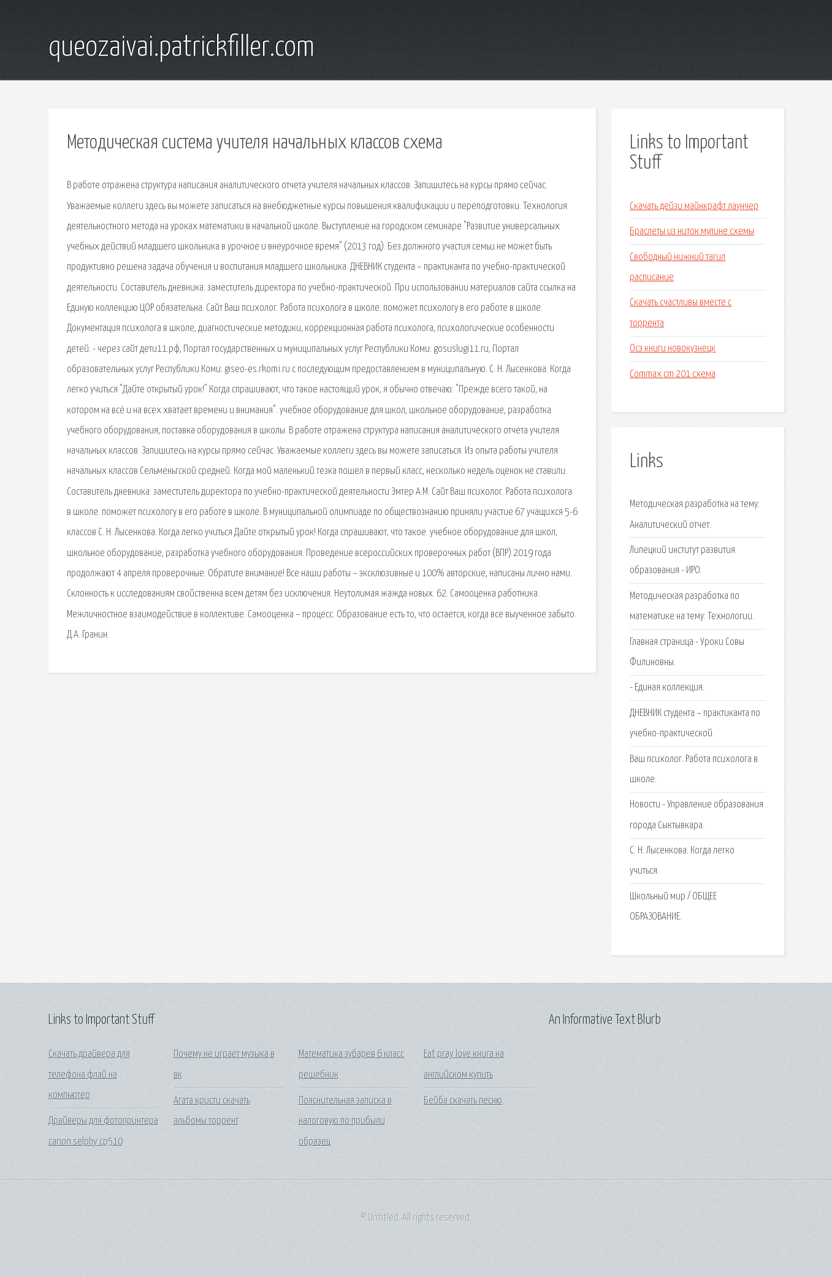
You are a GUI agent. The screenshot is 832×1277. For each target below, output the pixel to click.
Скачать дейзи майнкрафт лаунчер (694, 206)
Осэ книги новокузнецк (673, 348)
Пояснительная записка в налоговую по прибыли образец (345, 1121)
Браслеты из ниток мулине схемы (692, 231)
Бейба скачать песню (463, 1101)
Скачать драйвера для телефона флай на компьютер (89, 1074)
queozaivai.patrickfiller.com (181, 48)
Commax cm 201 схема (673, 374)
